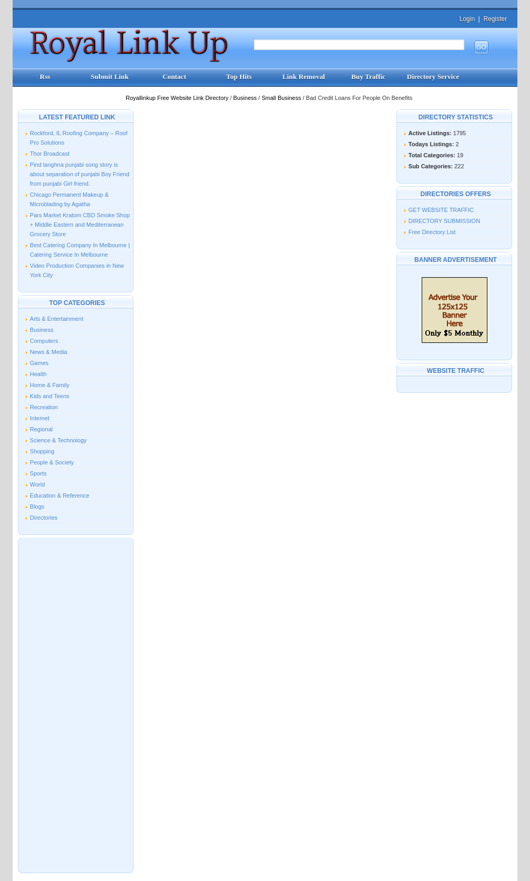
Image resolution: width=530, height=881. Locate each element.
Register (495, 19)
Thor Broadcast (49, 153)
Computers (44, 341)
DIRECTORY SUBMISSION (444, 221)
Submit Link (109, 76)
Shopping (42, 451)
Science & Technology (58, 440)
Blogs (37, 506)
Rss (45, 76)
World (37, 484)
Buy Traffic (368, 76)
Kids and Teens (49, 396)
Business (246, 98)
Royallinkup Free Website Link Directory (178, 98)
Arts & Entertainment (57, 319)
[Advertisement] (76, 704)
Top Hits (239, 76)
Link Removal (303, 76)
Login (466, 19)
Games (39, 363)
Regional (41, 429)
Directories (44, 517)
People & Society (52, 462)
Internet (39, 418)
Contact (174, 76)
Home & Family (49, 385)
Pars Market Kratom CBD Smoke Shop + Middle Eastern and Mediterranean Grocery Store (80, 224)
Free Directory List (432, 232)
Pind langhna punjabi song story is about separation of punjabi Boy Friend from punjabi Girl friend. (79, 174)
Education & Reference (59, 495)
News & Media (48, 352)
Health (38, 374)
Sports (38, 473)
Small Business (281, 98)
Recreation (44, 407)
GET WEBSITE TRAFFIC (441, 210)
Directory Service (433, 76)
